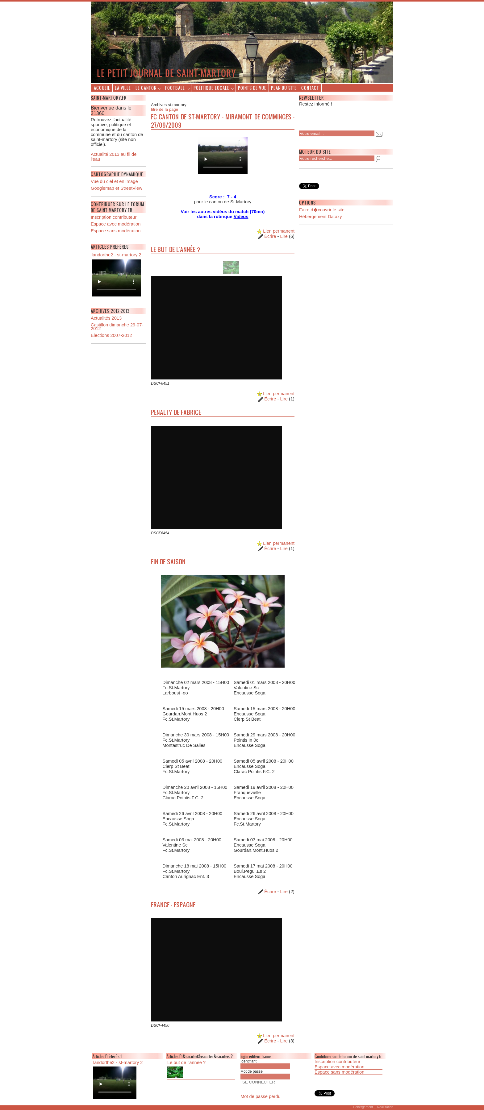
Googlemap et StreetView (116, 188)
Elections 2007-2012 (111, 335)
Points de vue (252, 88)
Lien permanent (275, 231)
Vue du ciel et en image (114, 181)
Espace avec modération (115, 224)
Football (175, 88)
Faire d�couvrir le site (321, 209)
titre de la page (164, 109)
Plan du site (284, 88)
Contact (310, 88)
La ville (123, 88)
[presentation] (339, 116)
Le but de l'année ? (186, 1062)
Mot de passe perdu (260, 1096)
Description (116, 277)
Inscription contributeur (113, 217)
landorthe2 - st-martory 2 (116, 254)
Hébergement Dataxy (320, 216)
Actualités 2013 (106, 318)
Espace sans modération (115, 230)
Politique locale (211, 88)
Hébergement (363, 1107)
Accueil (102, 88)
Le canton (146, 88)
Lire (284, 236)
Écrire (270, 236)
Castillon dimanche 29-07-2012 (117, 326)
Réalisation (385, 1107)
